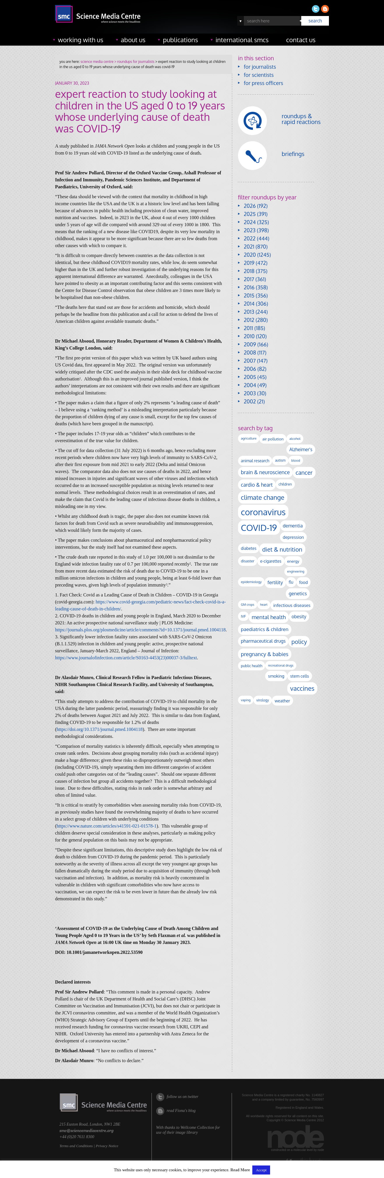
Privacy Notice (107, 1146)
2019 (249, 263)
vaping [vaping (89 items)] (246, 700)
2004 (250, 385)
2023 (250, 230)
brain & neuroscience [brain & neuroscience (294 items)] (265, 472)
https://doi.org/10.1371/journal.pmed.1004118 (99, 729)
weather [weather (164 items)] (282, 700)
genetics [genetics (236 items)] (298, 593)
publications (180, 40)
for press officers (263, 83)
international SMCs (242, 40)
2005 (250, 377)
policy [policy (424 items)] (299, 641)
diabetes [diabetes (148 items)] (248, 548)
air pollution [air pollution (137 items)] (272, 438)
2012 (249, 320)
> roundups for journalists (133, 61)
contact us (301, 40)
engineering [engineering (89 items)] (295, 571)
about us (133, 40)
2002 (250, 401)
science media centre (96, 61)
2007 (250, 360)
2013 (249, 312)
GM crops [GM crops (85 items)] (247, 605)
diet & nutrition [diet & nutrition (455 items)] (282, 549)
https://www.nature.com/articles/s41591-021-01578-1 (106, 825)
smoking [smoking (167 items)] (276, 676)
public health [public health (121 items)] (251, 665)
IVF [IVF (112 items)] (243, 616)
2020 (250, 254)
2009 (250, 344)
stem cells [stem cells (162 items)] (299, 676)
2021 (249, 246)
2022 (250, 238)
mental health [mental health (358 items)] (269, 617)
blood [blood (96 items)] (295, 460)
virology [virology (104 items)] (262, 700)
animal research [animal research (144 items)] (255, 460)
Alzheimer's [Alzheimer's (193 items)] (300, 449)
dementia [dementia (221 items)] (293, 525)
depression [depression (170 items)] (293, 537)
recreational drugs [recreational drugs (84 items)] (280, 665)
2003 (250, 393)
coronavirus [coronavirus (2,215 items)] (263, 511)
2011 (248, 328)
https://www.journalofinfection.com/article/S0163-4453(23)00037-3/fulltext (126, 657)
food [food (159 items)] (303, 582)
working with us (80, 40)
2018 (249, 271)
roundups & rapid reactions (301, 118)
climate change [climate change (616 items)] (262, 497)
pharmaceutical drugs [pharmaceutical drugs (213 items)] (263, 641)
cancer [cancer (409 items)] (304, 472)
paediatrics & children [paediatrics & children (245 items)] (264, 629)
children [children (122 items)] (285, 484)
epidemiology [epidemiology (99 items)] (251, 582)
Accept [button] (261, 1170)
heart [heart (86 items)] (263, 605)
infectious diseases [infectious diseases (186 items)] (292, 605)
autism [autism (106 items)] (280, 460)
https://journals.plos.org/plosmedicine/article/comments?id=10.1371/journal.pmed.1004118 (140, 629)
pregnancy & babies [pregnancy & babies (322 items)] (264, 654)
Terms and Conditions (76, 1146)
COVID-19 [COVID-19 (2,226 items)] (259, 527)
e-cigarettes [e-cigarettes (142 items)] (270, 561)
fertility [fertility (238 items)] (275, 582)
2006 (250, 369)
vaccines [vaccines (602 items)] (302, 688)
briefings (293, 153)
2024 (250, 222)
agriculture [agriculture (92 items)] (249, 438)
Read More (240, 1170)
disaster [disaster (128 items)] (247, 561)
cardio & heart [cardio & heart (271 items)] (257, 484)
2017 (249, 279)
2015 (249, 295)
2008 (250, 352)
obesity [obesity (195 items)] (299, 616)
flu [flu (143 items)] (291, 582)
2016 (249, 287)
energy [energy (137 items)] (293, 561)
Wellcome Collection (197, 1127)
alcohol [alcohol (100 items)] (294, 438)
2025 (250, 214)
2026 (250, 206)
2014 (249, 303)
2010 (249, 336)
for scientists (259, 75)
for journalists (260, 66)
